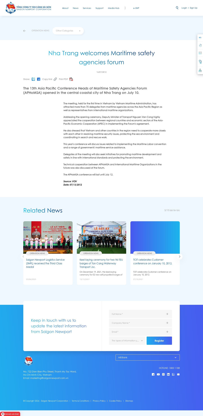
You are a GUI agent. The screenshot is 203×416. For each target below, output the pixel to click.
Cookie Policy (115, 400)
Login (184, 7)
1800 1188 (174, 368)
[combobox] (68, 30)
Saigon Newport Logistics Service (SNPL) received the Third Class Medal (45, 263)
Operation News (37, 253)
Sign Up (193, 7)
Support (99, 8)
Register (159, 340)
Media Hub (113, 8)
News (75, 8)
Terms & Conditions (80, 400)
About (65, 8)
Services (87, 8)
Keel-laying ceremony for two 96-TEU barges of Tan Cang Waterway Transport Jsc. (101, 263)
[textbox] (68, 30)
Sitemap (129, 400)
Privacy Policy (99, 400)
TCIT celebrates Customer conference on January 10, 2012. (152, 261)
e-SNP (136, 8)
